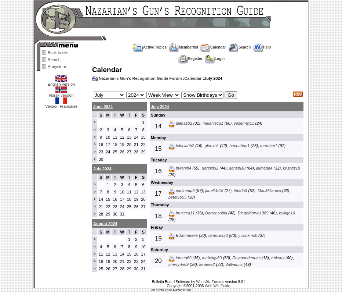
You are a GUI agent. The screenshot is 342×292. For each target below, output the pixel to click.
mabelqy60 (212, 258)
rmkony (277, 258)
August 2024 (105, 223)
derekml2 (210, 168)
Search (54, 59)
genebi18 (237, 168)
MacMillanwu (269, 190)
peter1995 (177, 197)
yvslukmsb (248, 235)
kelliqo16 (287, 213)
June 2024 (103, 106)
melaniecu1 (213, 123)
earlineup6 (185, 190)
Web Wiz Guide (217, 286)
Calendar (213, 47)
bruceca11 (185, 213)
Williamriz (234, 264)
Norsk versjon (61, 93)
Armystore (57, 66)
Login (215, 59)
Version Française (61, 104)
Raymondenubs (246, 258)
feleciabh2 (185, 145)
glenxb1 (212, 145)
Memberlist (183, 47)
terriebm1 (268, 145)
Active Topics (149, 47)
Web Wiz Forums (210, 282)
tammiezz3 (218, 235)
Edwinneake (187, 235)
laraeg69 (184, 258)
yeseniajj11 (244, 123)
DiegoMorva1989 (253, 213)
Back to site (58, 52)
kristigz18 (291, 168)
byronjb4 (183, 168)
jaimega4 (264, 168)
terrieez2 (207, 264)
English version (61, 82)
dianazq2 (184, 123)
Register (190, 59)
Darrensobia (216, 213)
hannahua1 (239, 145)
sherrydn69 (178, 264)
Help (262, 47)
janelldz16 (214, 190)
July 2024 (160, 106)
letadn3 (240, 190)
